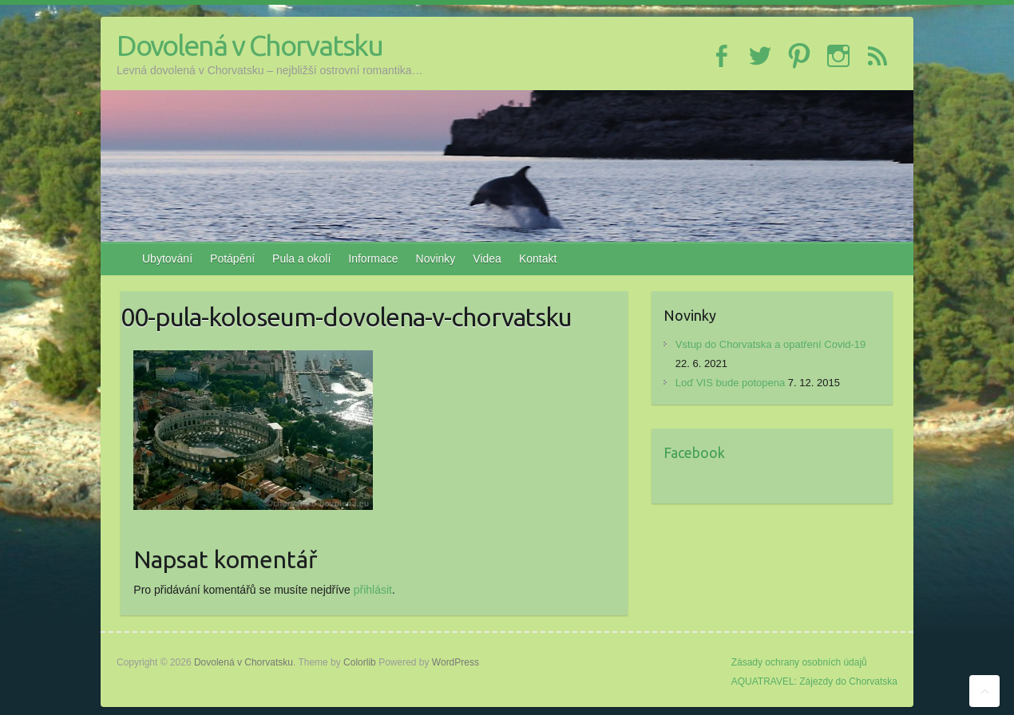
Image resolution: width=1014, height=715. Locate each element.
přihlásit (373, 589)
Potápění (232, 258)
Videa (487, 258)
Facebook (694, 452)
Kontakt (538, 258)
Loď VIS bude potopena (730, 383)
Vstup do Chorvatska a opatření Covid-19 (770, 344)
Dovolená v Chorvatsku (249, 45)
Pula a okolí (301, 258)
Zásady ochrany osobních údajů (799, 662)
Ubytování (167, 258)
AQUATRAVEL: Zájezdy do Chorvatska (814, 681)
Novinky (436, 258)
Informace (373, 258)
